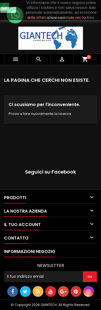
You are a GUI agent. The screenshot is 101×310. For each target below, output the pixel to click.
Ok (8, 10)
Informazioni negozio (29, 251)
